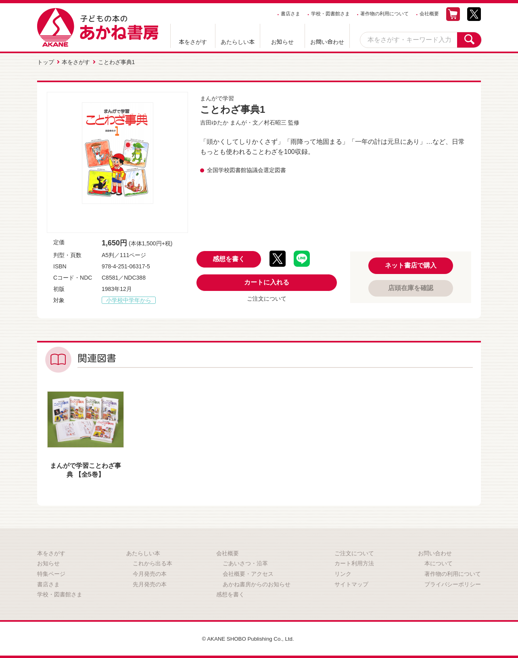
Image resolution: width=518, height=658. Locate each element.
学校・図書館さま (330, 14)
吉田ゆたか (214, 121)
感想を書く (229, 258)
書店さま (290, 14)
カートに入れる (266, 281)
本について (438, 562)
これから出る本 (152, 562)
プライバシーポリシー (452, 583)
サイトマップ (351, 583)
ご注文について (266, 298)
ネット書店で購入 (411, 264)
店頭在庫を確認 (410, 287)
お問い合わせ (327, 42)
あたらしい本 (238, 42)
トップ (45, 61)
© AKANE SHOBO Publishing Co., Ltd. (248, 638)
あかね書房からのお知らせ (256, 583)
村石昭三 (275, 121)
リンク (342, 573)
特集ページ (51, 573)
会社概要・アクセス (248, 573)
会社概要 (429, 14)
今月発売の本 (150, 573)
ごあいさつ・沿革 (245, 562)
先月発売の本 (150, 583)
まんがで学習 (217, 97)
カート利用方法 (354, 562)
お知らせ (282, 42)
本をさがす (193, 42)
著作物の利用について (384, 14)
